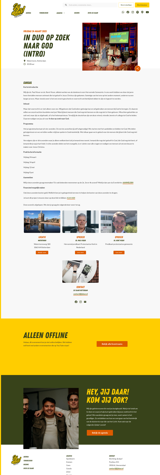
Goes (68, 465)
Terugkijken (43, 13)
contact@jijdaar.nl (80, 294)
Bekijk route (42, 252)
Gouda (69, 468)
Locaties (59, 13)
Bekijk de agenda (100, 433)
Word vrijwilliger (126, 5)
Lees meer (80, 252)
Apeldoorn (70, 459)
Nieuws (76, 13)
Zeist (68, 472)
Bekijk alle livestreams (112, 344)
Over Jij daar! (93, 13)
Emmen (69, 462)
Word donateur (142, 5)
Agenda (28, 13)
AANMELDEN (128, 182)
